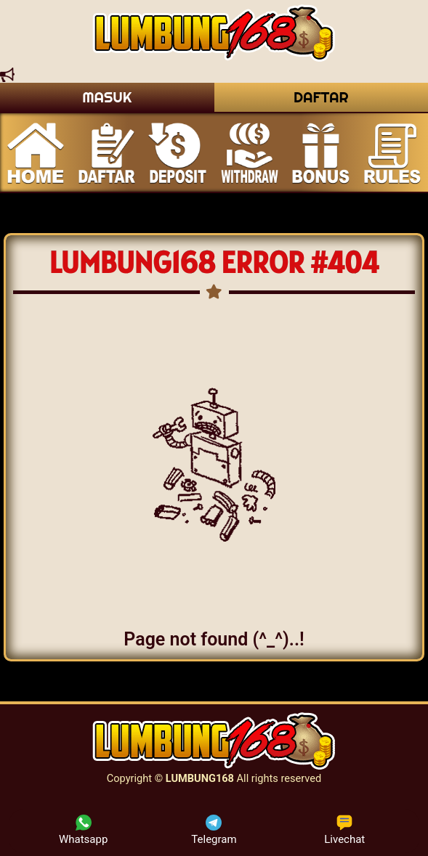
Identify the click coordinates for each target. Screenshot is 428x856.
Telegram (213, 830)
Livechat (344, 830)
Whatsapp (83, 830)
